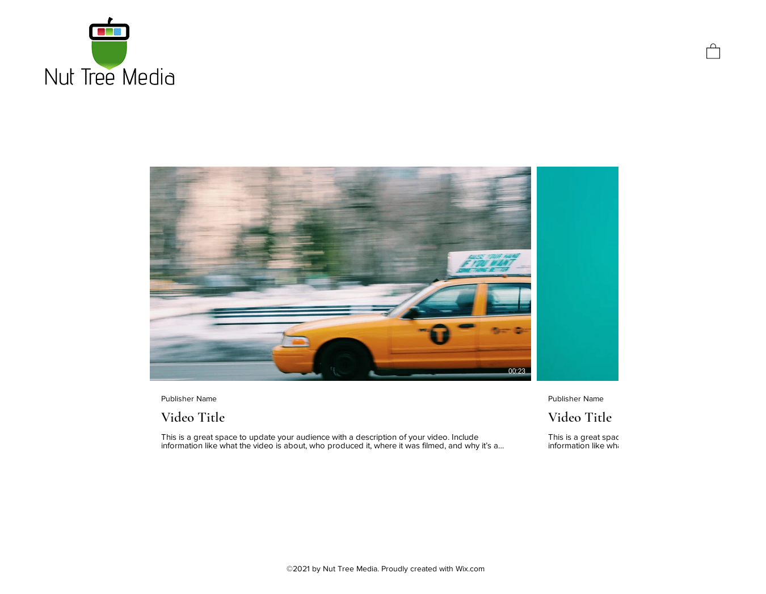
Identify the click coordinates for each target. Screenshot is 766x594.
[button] (713, 51)
